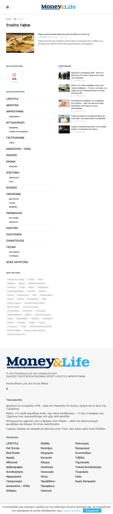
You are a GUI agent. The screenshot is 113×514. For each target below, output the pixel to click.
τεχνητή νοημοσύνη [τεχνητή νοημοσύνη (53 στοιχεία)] (16, 334)
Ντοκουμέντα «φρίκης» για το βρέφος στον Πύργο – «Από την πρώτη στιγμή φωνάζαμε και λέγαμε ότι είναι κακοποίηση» (87, 104)
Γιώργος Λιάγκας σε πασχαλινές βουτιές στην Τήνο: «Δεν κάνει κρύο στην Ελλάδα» (88, 117)
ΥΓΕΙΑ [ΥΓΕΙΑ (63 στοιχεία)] (23, 326)
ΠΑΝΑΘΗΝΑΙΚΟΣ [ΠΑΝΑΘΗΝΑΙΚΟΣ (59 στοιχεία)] (14, 315)
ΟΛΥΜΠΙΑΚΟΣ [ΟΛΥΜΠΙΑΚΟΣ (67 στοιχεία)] (13, 311)
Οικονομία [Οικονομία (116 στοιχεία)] (40, 311)
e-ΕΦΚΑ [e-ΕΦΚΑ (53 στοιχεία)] (31, 279)
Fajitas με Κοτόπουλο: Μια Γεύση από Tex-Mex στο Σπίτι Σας (63, 34)
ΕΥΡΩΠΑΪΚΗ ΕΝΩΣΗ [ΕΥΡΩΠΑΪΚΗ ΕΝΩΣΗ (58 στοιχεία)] (16, 291)
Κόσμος (11, 187)
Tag (14, 19)
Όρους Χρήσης (71, 510)
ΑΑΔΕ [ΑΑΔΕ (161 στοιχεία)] (40, 279)
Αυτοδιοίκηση (15, 122)
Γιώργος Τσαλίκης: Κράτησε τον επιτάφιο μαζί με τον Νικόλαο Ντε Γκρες (88, 127)
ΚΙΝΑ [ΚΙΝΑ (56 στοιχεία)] (44, 299)
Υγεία (11, 182)
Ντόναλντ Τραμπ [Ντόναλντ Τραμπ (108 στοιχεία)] (30, 307)
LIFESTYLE (12, 98)
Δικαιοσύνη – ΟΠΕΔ (18, 148)
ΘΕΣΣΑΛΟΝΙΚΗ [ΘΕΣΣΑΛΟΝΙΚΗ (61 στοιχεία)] (46, 295)
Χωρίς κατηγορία (17, 262)
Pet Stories (13, 218)
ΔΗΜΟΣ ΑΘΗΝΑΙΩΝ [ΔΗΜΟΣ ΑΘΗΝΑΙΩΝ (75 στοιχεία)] (36, 283)
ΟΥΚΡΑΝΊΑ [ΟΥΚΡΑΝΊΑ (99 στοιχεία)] (27, 311)
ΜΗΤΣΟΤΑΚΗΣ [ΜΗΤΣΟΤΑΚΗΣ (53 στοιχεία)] (13, 307)
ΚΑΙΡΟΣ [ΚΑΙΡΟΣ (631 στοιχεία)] (21, 299)
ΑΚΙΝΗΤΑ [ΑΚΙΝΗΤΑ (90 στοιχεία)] (11, 283)
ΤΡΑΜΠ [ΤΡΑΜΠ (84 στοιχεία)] (32, 323)
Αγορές (12, 203)
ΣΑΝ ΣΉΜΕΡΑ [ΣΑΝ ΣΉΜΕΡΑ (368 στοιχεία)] (22, 319)
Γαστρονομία (15, 137)
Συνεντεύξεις (15, 240)
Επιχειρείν (13, 207)
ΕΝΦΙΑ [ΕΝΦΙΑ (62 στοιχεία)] (31, 287)
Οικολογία (13, 222)
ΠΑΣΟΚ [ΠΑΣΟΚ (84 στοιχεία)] (28, 315)
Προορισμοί (14, 252)
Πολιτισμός (14, 234)
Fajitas (20, 19)
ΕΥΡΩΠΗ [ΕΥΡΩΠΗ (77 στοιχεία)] (31, 291)
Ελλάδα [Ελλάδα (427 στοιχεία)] (11, 295)
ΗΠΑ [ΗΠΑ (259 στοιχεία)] (34, 295)
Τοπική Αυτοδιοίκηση (18, 131)
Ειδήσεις (11, 155)
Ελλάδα (10, 161)
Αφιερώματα (14, 116)
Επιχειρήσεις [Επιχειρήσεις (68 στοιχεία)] (23, 295)
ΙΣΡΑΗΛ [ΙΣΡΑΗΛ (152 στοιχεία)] (11, 299)
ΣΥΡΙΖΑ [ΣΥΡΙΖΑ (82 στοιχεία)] (11, 323)
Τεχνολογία (14, 177)
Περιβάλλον (14, 213)
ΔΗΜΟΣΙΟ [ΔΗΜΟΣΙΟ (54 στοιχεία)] (12, 287)
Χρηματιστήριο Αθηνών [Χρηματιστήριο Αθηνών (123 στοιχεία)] (34, 330)
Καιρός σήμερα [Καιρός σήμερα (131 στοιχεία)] (14, 303)
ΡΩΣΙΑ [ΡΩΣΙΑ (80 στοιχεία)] (10, 319)
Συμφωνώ (92, 510)
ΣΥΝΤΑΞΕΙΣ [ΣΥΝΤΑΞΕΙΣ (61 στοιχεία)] (47, 319)
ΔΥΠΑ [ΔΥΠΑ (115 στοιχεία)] (22, 287)
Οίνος (11, 143)
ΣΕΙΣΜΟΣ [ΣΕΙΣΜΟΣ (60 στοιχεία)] (35, 319)
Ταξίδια (11, 247)
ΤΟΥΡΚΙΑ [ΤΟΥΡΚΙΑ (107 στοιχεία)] (21, 323)
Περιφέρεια (13, 128)
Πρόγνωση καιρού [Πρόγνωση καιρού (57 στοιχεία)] (43, 315)
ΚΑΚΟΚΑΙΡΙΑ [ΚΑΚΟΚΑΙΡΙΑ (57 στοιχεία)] (33, 299)
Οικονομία (13, 194)
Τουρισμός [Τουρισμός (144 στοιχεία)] (12, 326)
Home (8, 19)
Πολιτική (12, 228)
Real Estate (14, 199)
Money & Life (45, 37)
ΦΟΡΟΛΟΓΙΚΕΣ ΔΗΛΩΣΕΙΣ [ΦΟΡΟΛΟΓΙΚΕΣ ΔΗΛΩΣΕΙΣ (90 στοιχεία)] (40, 326)
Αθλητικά (12, 105)
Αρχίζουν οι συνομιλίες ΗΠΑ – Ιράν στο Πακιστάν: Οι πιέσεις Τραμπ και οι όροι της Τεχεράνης (87, 75)
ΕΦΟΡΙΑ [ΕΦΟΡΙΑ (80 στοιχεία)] (42, 291)
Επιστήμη (12, 172)
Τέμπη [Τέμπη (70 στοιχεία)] (41, 323)
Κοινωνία (13, 166)
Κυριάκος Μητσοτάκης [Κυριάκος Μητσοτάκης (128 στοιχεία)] (34, 303)
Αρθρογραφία (14, 111)
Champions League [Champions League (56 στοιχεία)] (16, 279)
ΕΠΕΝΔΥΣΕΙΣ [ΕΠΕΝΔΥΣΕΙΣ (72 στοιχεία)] (43, 287)
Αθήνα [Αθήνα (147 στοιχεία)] (21, 283)
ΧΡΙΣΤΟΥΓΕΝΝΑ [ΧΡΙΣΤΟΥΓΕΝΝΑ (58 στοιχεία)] (14, 330)
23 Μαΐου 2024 (57, 37)
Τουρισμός (13, 256)
